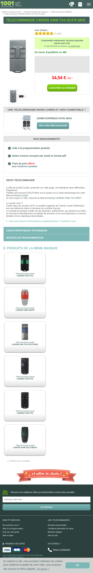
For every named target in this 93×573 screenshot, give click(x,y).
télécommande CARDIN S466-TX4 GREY (60, 198)
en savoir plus (74, 46)
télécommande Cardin (17, 195)
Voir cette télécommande (53, 125)
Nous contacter (61, 549)
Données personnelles (57, 525)
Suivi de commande (11, 532)
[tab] (46, 180)
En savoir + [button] (43, 569)
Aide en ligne (8, 535)
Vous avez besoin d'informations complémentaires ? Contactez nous (42, 221)
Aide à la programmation (13, 528)
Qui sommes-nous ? (11, 525)
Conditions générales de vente (60, 528)
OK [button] (77, 565)
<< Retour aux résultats (18, 461)
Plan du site (53, 535)
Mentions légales (55, 532)
